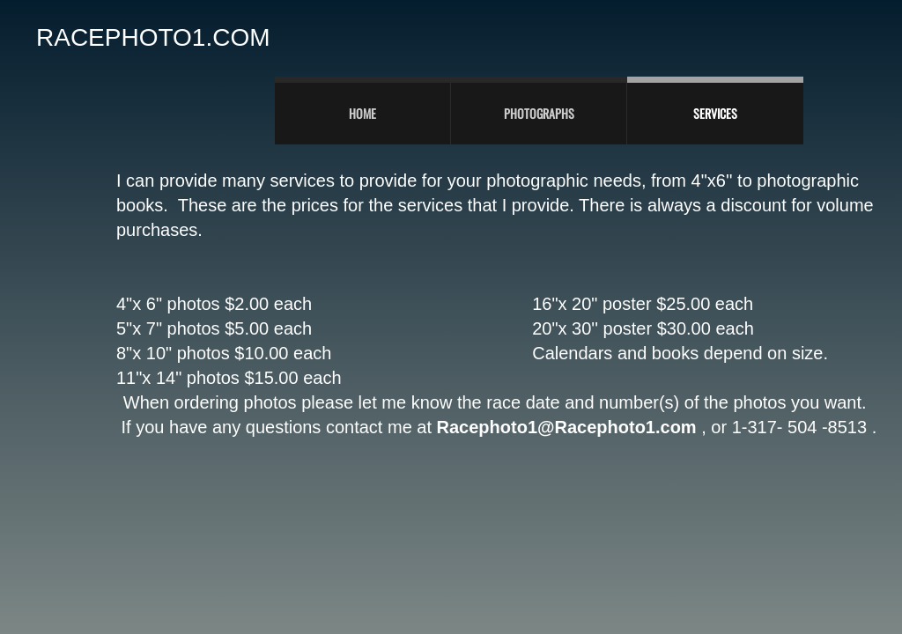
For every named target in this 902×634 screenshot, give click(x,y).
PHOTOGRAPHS (539, 113)
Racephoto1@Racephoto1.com (567, 427)
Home (362, 113)
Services (715, 113)
